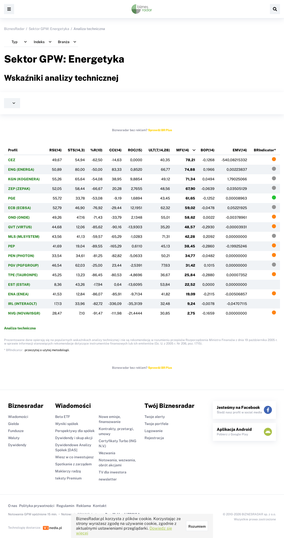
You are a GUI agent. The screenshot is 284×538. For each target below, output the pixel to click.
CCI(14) (115, 150)
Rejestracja (154, 438)
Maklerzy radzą (68, 471)
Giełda (13, 424)
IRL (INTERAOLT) (22, 304)
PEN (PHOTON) (21, 256)
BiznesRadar (14, 29)
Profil (13, 150)
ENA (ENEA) (18, 294)
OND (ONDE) (19, 217)
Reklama (83, 506)
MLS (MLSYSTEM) (24, 237)
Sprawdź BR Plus (160, 130)
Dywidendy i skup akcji (74, 438)
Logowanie (154, 431)
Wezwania (107, 453)
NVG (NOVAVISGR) (24, 313)
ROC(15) (135, 150)
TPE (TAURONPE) (23, 275)
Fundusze (16, 431)
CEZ (11, 160)
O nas (12, 506)
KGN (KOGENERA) (24, 179)
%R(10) (96, 150)
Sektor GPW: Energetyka (49, 29)
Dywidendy (17, 445)
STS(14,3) (76, 150)
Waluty (14, 438)
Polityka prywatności (36, 506)
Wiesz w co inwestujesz (74, 457)
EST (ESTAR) (19, 284)
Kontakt (99, 506)
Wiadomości (18, 417)
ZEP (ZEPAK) (19, 189)
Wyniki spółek (66, 424)
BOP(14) (208, 150)
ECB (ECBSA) (19, 208)
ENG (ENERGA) (21, 169)
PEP (11, 246)
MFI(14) (182, 150)
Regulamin (65, 506)
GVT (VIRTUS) (20, 227)
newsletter (108, 479)
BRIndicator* (265, 150)
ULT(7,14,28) (159, 150)
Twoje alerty (155, 417)
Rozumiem (197, 526)
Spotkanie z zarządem (73, 464)
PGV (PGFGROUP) (23, 265)
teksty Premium (68, 478)
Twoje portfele (156, 424)
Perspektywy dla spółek (75, 431)
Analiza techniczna (20, 328)
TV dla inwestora (112, 472)
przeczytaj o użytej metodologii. (47, 350)
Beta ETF (62, 417)
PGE (11, 198)
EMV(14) (240, 150)
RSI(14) (55, 150)
